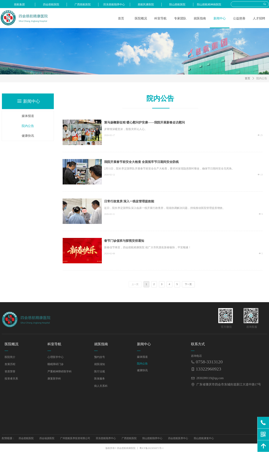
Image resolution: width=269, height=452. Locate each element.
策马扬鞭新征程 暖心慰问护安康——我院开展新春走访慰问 (144, 122)
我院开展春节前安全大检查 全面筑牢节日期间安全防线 (141, 161)
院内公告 (261, 78)
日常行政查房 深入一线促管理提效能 (129, 201)
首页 (247, 78)
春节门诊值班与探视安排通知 (124, 240)
